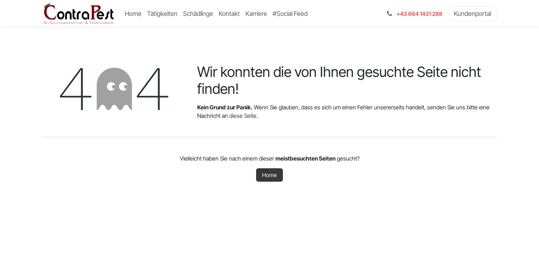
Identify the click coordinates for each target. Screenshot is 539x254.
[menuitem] (133, 13)
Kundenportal (472, 13)
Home (269, 175)
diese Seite (242, 115)
